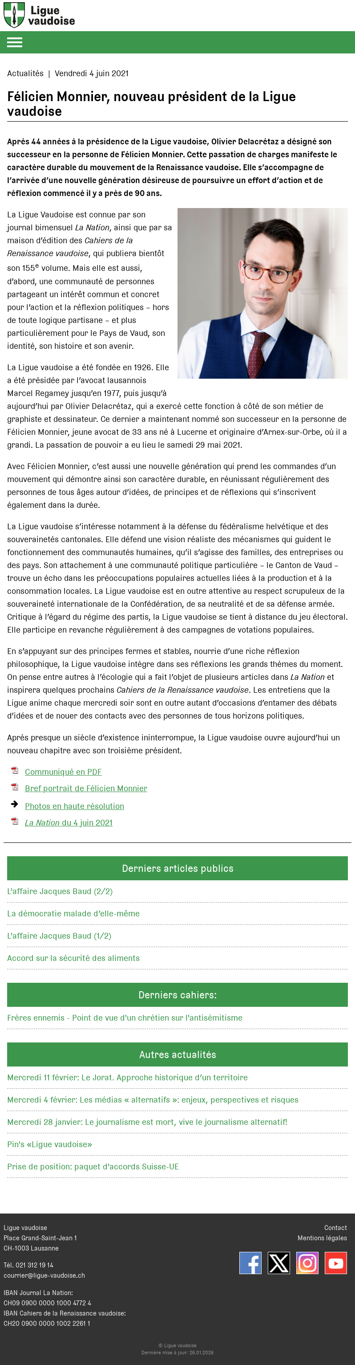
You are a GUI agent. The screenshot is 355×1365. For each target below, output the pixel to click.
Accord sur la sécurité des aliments (73, 958)
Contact (335, 1227)
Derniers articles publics (178, 868)
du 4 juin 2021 (69, 822)
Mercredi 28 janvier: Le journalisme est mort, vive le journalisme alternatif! (147, 1122)
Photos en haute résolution (74, 806)
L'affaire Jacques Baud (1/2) (59, 935)
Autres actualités (177, 1054)
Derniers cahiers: (177, 994)
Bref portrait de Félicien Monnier (86, 788)
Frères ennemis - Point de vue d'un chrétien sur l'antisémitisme (124, 1017)
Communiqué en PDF (63, 771)
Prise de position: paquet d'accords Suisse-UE (93, 1166)
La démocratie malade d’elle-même (73, 913)
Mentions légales (322, 1238)
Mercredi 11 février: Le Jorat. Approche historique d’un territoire (127, 1077)
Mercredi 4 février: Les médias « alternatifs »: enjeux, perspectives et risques (153, 1099)
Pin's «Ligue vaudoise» (49, 1144)
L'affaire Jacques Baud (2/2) (60, 891)
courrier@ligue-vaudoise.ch (44, 1275)
